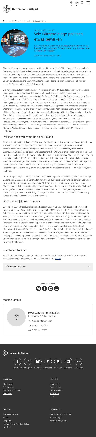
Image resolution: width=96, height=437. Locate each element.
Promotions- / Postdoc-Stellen (16, 422)
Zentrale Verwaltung (59, 419)
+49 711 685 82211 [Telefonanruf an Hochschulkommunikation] (41, 323)
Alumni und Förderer (12, 388)
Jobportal (7, 419)
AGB (52, 395)
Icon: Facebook (17, 360)
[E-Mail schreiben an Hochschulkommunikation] (37, 328)
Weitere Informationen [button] (15, 265)
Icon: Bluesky (38, 360)
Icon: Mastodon (48, 360)
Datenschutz (55, 385)
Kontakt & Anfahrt (11, 412)
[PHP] (44, 286)
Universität (8, 20)
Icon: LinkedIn (68, 360)
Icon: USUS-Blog (78, 360)
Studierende (8, 382)
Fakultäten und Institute (60, 412)
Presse (6, 415)
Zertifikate (54, 392)
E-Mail (58, 257)
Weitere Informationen (42, 319)
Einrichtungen (56, 415)
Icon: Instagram (27, 360)
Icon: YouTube (58, 360)
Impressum (55, 382)
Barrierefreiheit (56, 388)
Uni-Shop (7, 425)
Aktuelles (17, 20)
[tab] (48, 265)
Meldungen (25, 20)
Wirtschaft (7, 392)
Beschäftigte (8, 385)
